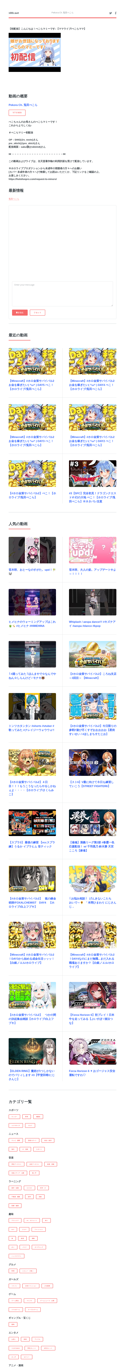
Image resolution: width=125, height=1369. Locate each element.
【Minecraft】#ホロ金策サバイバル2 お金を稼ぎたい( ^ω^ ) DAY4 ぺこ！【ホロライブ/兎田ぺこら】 (92, 385)
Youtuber (16, 1348)
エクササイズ (16, 1125)
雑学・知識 (15, 1188)
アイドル (37, 1339)
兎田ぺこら (14, 198)
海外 (13, 1149)
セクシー (26, 1357)
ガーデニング (39, 1247)
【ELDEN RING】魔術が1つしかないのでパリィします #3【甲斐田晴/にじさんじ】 (32, 1075)
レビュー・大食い (28, 1271)
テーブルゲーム (33, 1309)
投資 (40, 1197)
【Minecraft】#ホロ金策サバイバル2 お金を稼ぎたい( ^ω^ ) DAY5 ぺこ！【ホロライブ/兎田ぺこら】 (31, 385)
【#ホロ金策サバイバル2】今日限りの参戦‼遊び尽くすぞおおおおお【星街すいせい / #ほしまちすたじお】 (92, 730)
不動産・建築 (16, 1197)
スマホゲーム (16, 1309)
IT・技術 (25, 1149)
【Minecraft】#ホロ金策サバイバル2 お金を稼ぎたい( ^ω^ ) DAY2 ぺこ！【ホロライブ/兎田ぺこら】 (92, 441)
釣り (46, 1220)
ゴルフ (30, 1125)
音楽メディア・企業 (18, 1173)
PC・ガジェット (32, 1220)
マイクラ (29, 1300)
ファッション (39, 1229)
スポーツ (39, 1149)
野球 (26, 1116)
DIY (13, 1229)
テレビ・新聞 (16, 1140)
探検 (33, 1238)
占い (13, 1247)
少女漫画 (47, 1286)
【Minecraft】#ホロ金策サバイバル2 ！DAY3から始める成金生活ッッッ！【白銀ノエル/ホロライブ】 (31, 958)
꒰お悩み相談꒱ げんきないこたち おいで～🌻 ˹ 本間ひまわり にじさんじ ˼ (92, 902)
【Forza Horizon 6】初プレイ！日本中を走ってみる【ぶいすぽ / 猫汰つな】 (91, 1019)
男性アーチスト (16, 1164)
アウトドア (15, 1220)
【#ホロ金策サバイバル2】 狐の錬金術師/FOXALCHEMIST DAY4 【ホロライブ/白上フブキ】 (32, 902)
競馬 (13, 1324)
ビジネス (29, 1188)
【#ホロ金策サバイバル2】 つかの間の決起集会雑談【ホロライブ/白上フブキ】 (32, 1019)
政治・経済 (47, 1140)
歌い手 (34, 1173)
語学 (29, 1197)
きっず (14, 1357)
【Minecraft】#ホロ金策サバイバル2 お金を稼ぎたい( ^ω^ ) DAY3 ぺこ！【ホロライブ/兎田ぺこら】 (31, 441)
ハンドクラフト (16, 1256)
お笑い (14, 1339)
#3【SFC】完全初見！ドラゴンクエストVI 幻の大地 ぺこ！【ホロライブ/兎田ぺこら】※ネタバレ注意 (92, 497)
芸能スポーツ (32, 1140)
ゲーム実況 (15, 1300)
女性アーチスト (34, 1164)
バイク (24, 1247)
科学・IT (43, 1188)
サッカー (14, 1116)
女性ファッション (30, 1286)
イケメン (14, 1286)
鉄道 (22, 1238)
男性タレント (32, 1348)
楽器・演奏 (50, 1164)
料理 (13, 1271)
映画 (25, 1339)
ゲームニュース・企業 (47, 1300)
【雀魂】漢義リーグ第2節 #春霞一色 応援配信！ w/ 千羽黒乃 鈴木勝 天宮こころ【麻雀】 (91, 846)
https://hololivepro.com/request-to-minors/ (33, 179)
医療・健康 (15, 1205)
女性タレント (48, 1348)
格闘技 (38, 1116)
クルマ (24, 1229)
